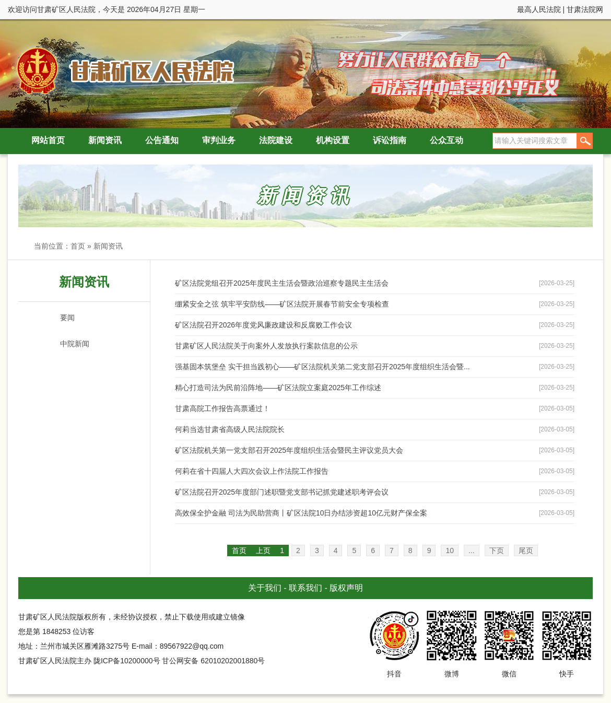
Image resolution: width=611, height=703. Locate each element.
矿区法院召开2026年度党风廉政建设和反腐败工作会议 (263, 325)
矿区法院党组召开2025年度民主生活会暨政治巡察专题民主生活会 (282, 283)
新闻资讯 (105, 140)
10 (449, 550)
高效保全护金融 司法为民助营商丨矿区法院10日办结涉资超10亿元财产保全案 (301, 513)
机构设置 (332, 140)
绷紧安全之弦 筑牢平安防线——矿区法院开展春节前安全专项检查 (282, 304)
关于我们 (264, 587)
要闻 (67, 317)
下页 (496, 550)
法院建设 (275, 140)
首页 (77, 246)
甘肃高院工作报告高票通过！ (222, 408)
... (471, 550)
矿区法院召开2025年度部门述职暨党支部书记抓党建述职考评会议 (282, 492)
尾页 (526, 550)
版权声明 (346, 587)
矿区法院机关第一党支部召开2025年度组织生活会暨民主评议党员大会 (289, 450)
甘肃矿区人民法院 (123, 70)
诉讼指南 (389, 140)
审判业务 (219, 140)
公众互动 (446, 140)
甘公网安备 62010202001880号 (213, 661)
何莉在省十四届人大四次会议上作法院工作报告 (251, 471)
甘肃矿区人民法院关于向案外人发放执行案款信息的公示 (266, 346)
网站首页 (48, 140)
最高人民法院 (539, 9)
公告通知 (162, 140)
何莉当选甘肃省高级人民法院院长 (230, 429)
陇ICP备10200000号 (126, 661)
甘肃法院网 (585, 9)
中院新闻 (74, 343)
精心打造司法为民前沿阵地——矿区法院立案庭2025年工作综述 (278, 387)
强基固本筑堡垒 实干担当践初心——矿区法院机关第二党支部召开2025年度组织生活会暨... (322, 366)
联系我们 (305, 587)
